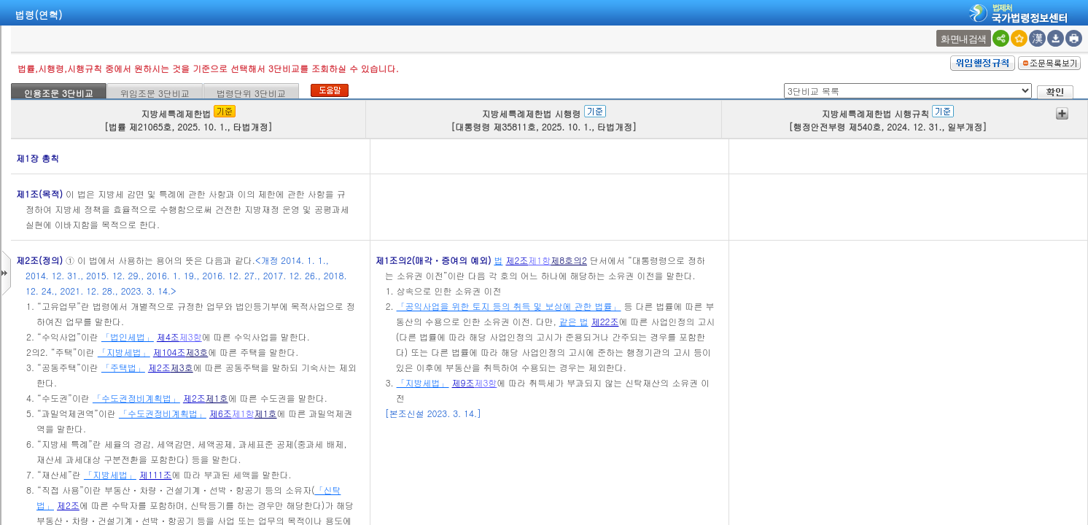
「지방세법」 (124, 352)
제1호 (217, 398)
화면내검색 (964, 39)
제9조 (463, 382)
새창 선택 (938, 30)
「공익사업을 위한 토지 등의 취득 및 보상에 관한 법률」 (509, 306)
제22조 (605, 321)
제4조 (168, 336)
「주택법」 (123, 367)
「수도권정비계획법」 (136, 398)
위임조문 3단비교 (155, 93)
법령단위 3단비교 (251, 93)
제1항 (243, 413)
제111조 (155, 474)
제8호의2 (569, 260)
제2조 (159, 367)
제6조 (220, 413)
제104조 (169, 352)
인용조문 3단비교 (58, 93)
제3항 (190, 336)
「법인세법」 (127, 336)
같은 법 (573, 321)
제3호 (196, 352)
